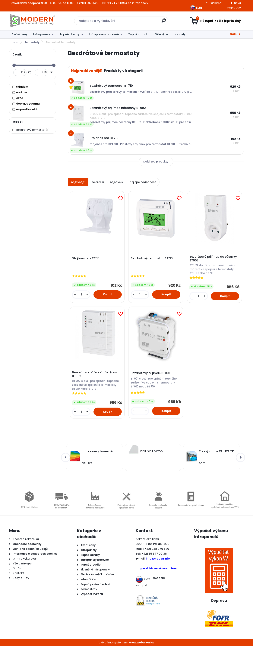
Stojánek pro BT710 (86, 258)
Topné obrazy (70, 34)
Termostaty (32, 42)
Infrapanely (41, 34)
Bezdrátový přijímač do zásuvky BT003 (213, 259)
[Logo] (32, 20)
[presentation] (65, 458)
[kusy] (81, 295)
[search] (164, 22)
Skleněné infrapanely (170, 34)
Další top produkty (155, 161)
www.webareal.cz (141, 643)
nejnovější (117, 182)
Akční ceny (20, 34)
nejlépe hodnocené (143, 182)
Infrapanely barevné (104, 34)
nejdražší (97, 182)
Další (234, 34)
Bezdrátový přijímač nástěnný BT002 (94, 375)
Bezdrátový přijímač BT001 (150, 374)
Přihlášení (216, 3)
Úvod (15, 42)
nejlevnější (78, 182)
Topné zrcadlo (138, 34)
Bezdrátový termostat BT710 (152, 258)
